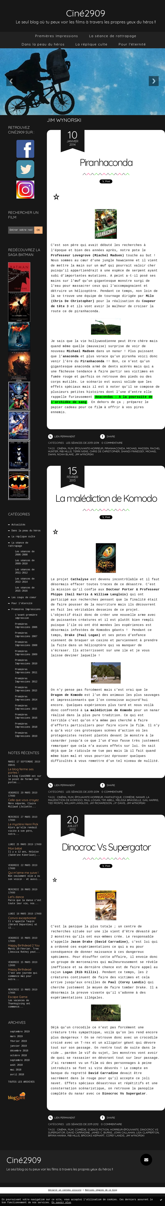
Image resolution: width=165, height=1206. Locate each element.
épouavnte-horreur (89, 809)
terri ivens (80, 451)
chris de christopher (105, 451)
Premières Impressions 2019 (26, 735)
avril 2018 (17, 1074)
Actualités (18, 524)
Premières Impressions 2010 (26, 662)
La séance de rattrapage (113, 36)
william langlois (76, 815)
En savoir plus (61, 1202)
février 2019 (18, 1041)
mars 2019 (16, 1036)
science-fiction (98, 1142)
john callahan (124, 1145)
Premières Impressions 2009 (26, 653)
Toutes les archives (21, 1082)
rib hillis (66, 451)
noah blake (65, 454)
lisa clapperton (147, 1145)
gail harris (150, 812)
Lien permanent (61, 436)
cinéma (61, 448)
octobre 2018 (18, 1055)
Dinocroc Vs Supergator (106, 859)
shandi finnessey (132, 451)
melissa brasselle (128, 812)
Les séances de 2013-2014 (24, 580)
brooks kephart (93, 1148)
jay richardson (101, 815)
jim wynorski (84, 454)
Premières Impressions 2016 (26, 716)
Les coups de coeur (23, 597)
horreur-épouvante (124, 1142)
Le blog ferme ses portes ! (21, 770)
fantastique (113, 809)
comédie (129, 809)
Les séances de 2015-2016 (24, 589)
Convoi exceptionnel (22, 918)
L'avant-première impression (26, 617)
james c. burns (101, 1145)
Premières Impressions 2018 (26, 725)
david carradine (78, 1145)
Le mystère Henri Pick (23, 824)
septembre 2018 (19, 1060)
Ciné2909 (85, 12)
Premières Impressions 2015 (26, 707)
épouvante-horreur (89, 448)
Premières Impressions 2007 (26, 635)
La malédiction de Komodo (106, 504)
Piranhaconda (106, 162)
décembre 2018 (19, 1050)
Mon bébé (15, 848)
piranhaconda (115, 448)
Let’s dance (16, 897)
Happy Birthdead (19, 969)
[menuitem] (56, 36)
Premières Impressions (56, 36)
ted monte (55, 815)
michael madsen (137, 448)
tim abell (107, 812)
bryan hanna (57, 1148)
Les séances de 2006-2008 (24, 553)
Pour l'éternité (132, 44)
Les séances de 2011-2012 (24, 571)
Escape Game (18, 997)
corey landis (115, 1148)
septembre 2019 (19, 1031)
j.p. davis (119, 815)
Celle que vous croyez (23, 800)
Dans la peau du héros (43, 44)
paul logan (92, 812)
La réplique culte (91, 44)
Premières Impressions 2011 (26, 671)
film (70, 448)
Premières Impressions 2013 (26, 689)
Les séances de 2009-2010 (24, 562)
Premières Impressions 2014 (26, 698)
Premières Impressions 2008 (26, 644)
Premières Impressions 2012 (26, 680)
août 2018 (16, 1065)
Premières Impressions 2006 (26, 626)
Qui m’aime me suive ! (23, 873)
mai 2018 (15, 1069)
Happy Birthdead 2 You (24, 945)
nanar (140, 809)
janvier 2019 (18, 1046)
